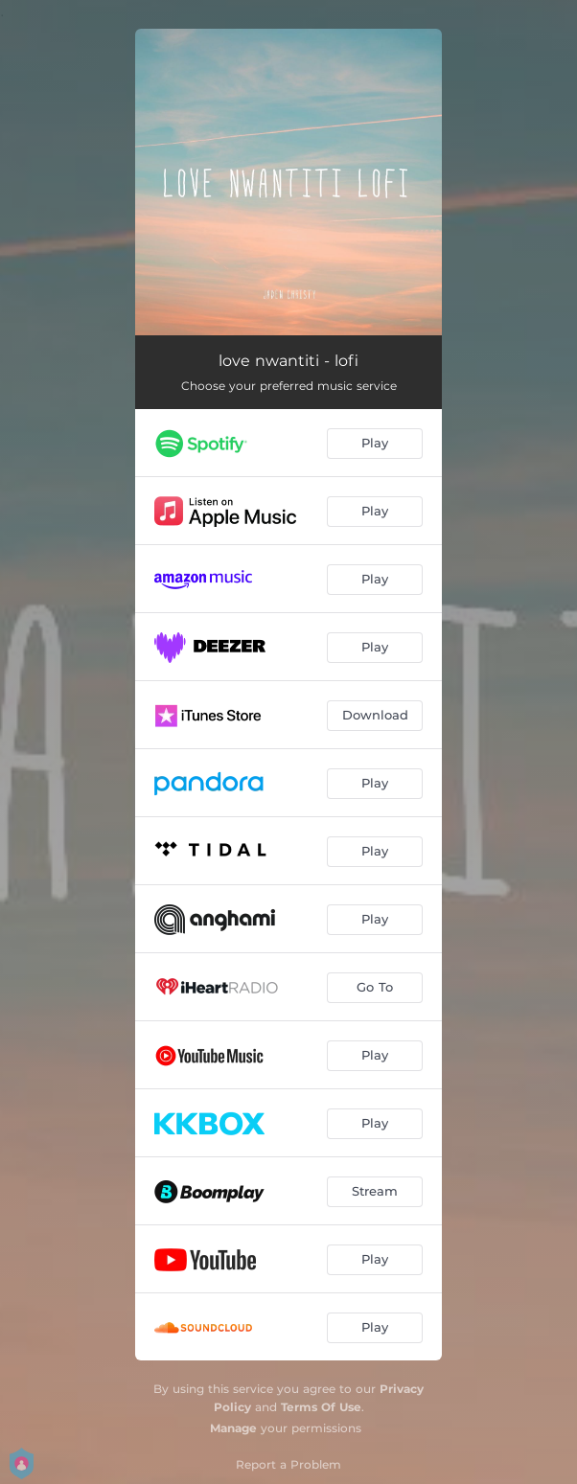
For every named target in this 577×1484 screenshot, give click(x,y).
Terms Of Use (321, 1407)
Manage (233, 1428)
